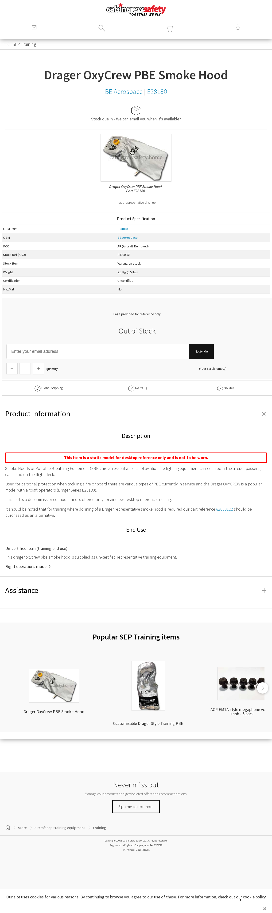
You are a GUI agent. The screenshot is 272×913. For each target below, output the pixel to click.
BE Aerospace (127, 237)
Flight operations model (26, 566)
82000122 (224, 509)
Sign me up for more (136, 806)
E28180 (122, 229)
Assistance (136, 590)
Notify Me (201, 351)
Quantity (52, 369)
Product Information (136, 414)
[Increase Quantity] (38, 368)
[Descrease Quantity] (12, 368)
